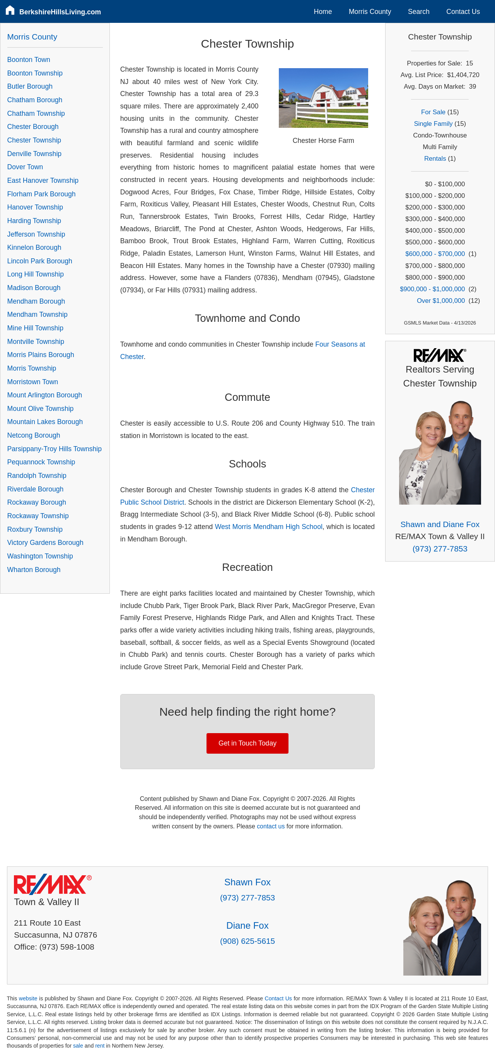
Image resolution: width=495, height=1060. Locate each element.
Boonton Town (28, 60)
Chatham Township (36, 113)
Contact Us (463, 11)
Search (419, 11)
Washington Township (40, 556)
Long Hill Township (35, 274)
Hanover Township (35, 207)
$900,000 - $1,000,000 (432, 289)
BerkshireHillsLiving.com (60, 12)
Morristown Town (32, 382)
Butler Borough (30, 86)
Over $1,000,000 (441, 300)
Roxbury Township (35, 529)
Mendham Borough (36, 301)
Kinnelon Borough (34, 247)
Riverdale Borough (35, 489)
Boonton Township (35, 73)
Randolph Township (37, 475)
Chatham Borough (35, 100)
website (28, 998)
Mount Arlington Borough (44, 395)
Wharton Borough (34, 570)
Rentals (435, 158)
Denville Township (34, 154)
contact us (271, 826)
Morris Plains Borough (40, 355)
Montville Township (35, 341)
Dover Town (25, 167)
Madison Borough (34, 288)
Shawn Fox (247, 882)
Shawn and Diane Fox (440, 524)
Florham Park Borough (41, 194)
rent (99, 1046)
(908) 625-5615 (247, 940)
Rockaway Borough (37, 502)
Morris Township (31, 368)
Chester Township (34, 140)
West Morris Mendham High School (269, 527)
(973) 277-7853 (440, 548)
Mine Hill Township (35, 328)
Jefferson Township (36, 234)
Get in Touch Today (247, 743)
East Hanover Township (43, 180)
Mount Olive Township (40, 408)
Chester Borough (33, 127)
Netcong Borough (33, 435)
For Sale (433, 112)
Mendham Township (37, 314)
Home (323, 11)
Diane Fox (247, 925)
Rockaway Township (38, 516)
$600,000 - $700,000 (435, 254)
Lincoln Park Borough (39, 261)
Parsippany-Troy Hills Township (54, 449)
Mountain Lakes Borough (45, 422)
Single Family (433, 123)
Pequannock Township (41, 462)
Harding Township (34, 221)
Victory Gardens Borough (45, 542)
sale (78, 1046)
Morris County (370, 11)
